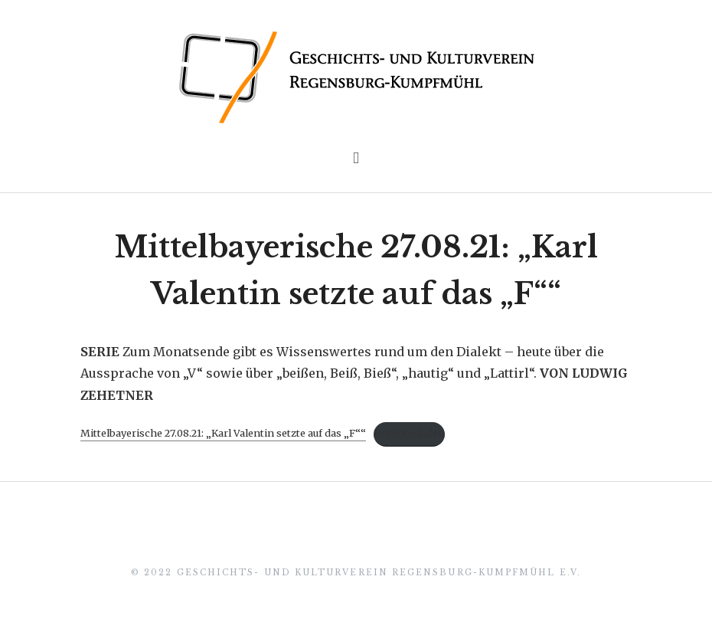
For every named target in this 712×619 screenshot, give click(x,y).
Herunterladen (409, 433)
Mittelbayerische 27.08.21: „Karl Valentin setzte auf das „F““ (223, 433)
